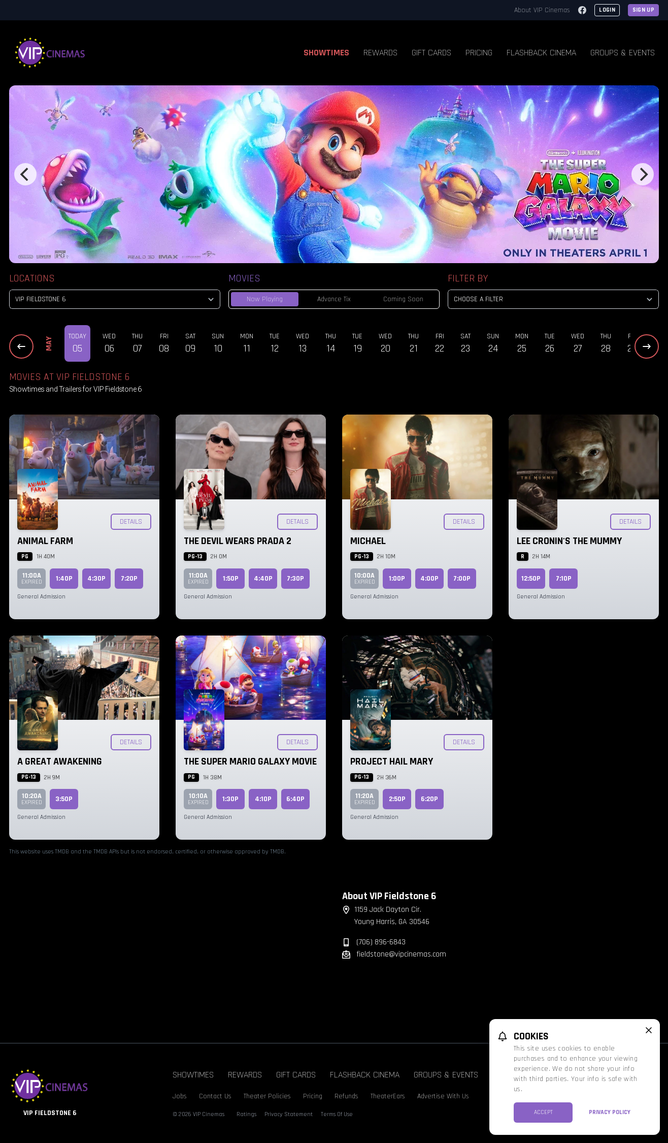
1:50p (231, 578)
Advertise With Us (443, 1096)
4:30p (96, 578)
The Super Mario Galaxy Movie (250, 761)
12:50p (531, 578)
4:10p (263, 799)
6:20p (429, 799)
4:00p (429, 578)
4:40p (263, 578)
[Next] (642, 174)
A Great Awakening (59, 761)
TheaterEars (388, 1096)
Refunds (346, 1096)
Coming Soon (403, 299)
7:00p (462, 578)
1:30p (230, 799)
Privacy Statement (288, 1114)
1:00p (397, 578)
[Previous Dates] (21, 346)
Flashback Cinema (541, 52)
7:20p (129, 578)
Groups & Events (622, 52)
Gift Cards (431, 52)
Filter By (468, 278)
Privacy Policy (609, 1112)
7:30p (295, 578)
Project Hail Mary (391, 761)
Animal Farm (45, 541)
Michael (368, 541)
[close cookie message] (649, 1030)
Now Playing (265, 299)
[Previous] (25, 174)
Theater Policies (267, 1096)
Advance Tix (334, 299)
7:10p (564, 578)
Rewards (380, 52)
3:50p (64, 799)
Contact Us (215, 1096)
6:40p (295, 799)
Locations (32, 278)
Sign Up (643, 10)
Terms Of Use (337, 1114)
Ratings (246, 1114)
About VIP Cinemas (542, 10)
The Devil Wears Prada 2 (237, 541)
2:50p (397, 799)
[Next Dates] (646, 346)
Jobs (180, 1096)
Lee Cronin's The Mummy (569, 541)
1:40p (64, 578)
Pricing (478, 52)
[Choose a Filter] (553, 299)
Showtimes (326, 52)
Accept (543, 1112)
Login (607, 10)
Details (131, 521)
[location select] (114, 299)
